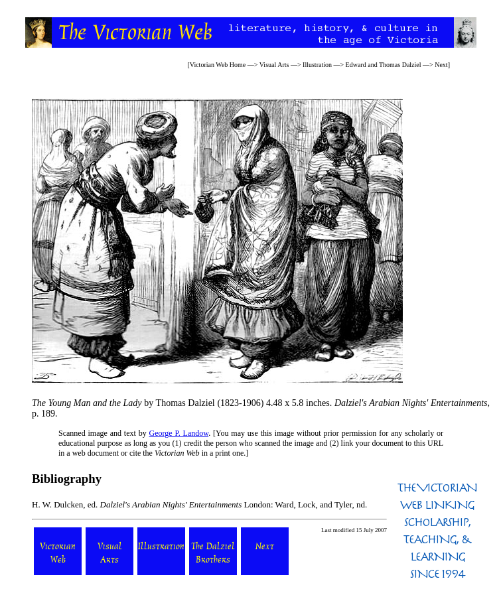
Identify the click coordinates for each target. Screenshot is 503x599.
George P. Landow (179, 433)
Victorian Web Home (218, 64)
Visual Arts (274, 64)
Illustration (317, 64)
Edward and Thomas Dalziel (383, 64)
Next (441, 64)
